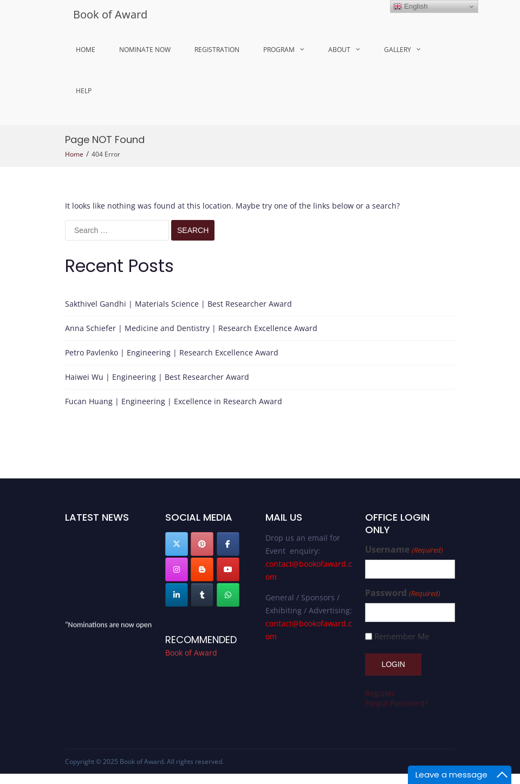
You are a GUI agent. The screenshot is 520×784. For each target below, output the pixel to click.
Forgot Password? (396, 703)
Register (380, 693)
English (410, 6)
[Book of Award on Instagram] (176, 569)
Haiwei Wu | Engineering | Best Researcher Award (157, 377)
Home (85, 49)
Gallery (397, 49)
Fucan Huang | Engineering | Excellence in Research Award (173, 401)
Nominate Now (145, 49)
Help (84, 90)
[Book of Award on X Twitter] (176, 544)
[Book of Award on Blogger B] (202, 569)
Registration (216, 49)
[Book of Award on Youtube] (228, 569)
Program (279, 49)
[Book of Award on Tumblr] (202, 595)
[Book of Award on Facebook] (228, 544)
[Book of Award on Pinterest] (202, 544)
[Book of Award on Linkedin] (176, 595)
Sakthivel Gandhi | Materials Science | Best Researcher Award (178, 304)
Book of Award (110, 14)
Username (404, 549)
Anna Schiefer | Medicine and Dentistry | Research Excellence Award (191, 328)
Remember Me (401, 636)
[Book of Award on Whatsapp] (228, 595)
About (339, 49)
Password (402, 593)
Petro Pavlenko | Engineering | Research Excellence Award (171, 352)
